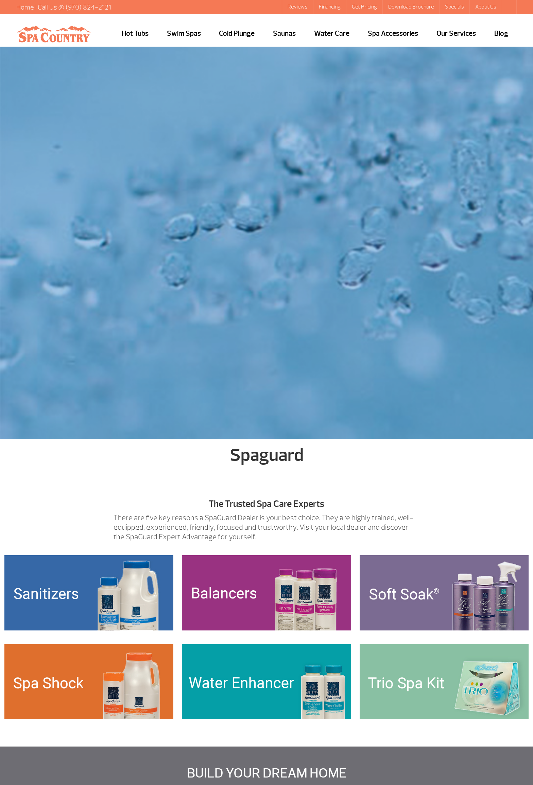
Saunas (284, 33)
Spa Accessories (393, 33)
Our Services (456, 33)
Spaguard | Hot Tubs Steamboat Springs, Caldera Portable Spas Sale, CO (53, 34)
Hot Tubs (135, 33)
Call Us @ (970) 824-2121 (74, 7)
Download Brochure (411, 6)
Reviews (298, 6)
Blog (501, 33)
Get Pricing (364, 6)
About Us (485, 6)
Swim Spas (184, 33)
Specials (454, 6)
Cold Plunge (237, 33)
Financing (330, 6)
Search (510, 7)
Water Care (331, 33)
